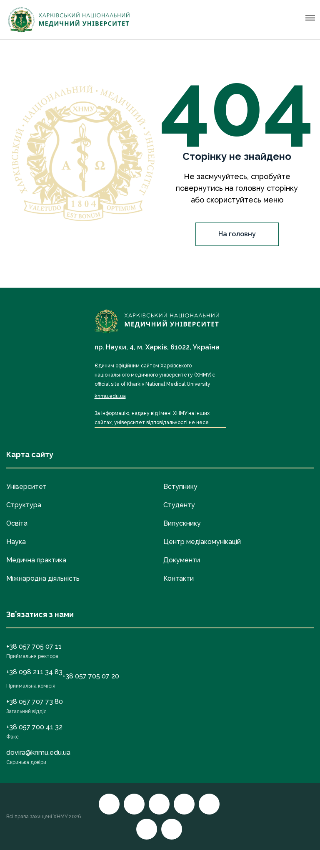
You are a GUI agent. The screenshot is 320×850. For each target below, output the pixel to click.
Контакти (178, 578)
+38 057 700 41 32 (34, 727)
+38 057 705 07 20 (90, 676)
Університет (26, 487)
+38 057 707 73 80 (34, 702)
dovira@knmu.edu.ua (38, 752)
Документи (181, 560)
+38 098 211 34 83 (34, 672)
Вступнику (180, 487)
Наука (16, 542)
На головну (237, 234)
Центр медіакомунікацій (202, 542)
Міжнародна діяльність (43, 578)
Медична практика (36, 560)
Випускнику (182, 523)
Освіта (17, 523)
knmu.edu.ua (110, 396)
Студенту (179, 505)
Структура (23, 505)
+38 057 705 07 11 (34, 646)
